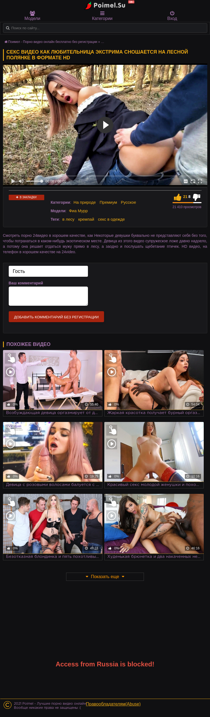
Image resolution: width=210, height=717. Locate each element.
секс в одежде (111, 219)
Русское (128, 202)
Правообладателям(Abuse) (113, 704)
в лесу (68, 219)
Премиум (108, 202)
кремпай (86, 219)
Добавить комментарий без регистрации (56, 317)
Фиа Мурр (78, 210)
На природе (84, 202)
